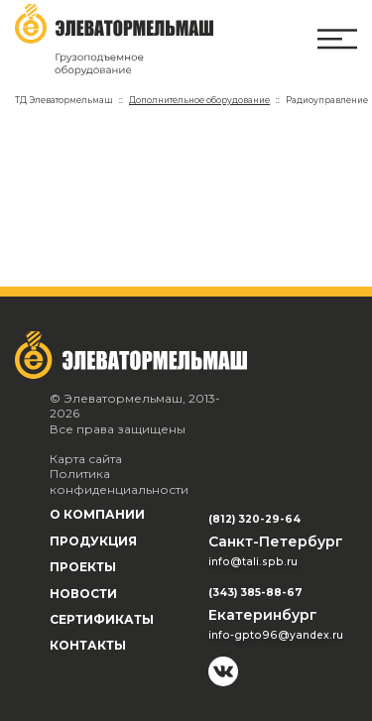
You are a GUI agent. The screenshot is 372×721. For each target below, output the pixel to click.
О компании (97, 514)
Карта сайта (86, 458)
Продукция (93, 541)
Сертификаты (102, 619)
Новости (83, 593)
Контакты (88, 645)
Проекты (83, 566)
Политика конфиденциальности (119, 481)
